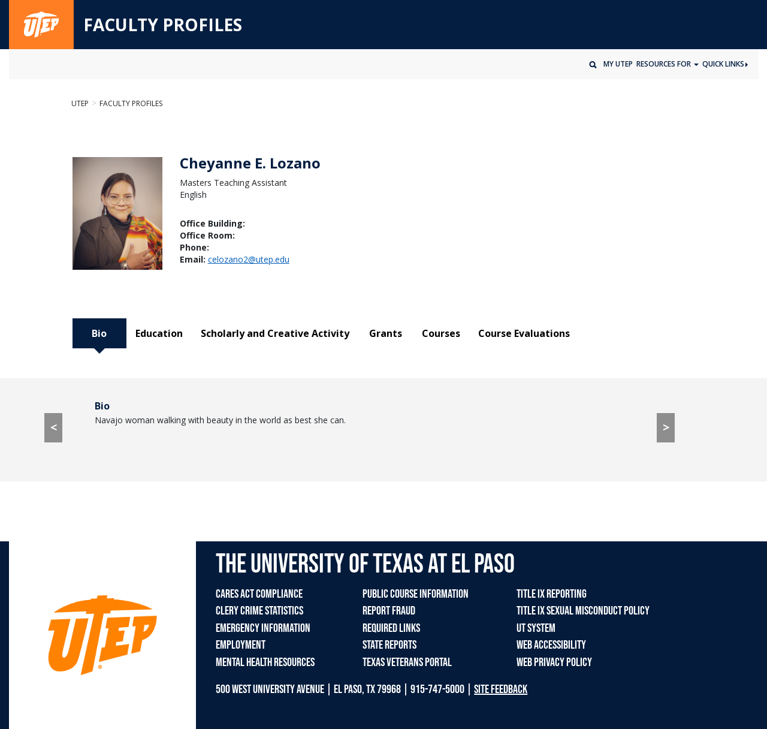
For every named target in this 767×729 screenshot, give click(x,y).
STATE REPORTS (389, 645)
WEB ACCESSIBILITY (551, 645)
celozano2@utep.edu (248, 259)
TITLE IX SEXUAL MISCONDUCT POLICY (583, 611)
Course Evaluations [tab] (524, 333)
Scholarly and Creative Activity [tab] (275, 333)
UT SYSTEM (536, 628)
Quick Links (725, 64)
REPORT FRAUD (389, 611)
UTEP (80, 103)
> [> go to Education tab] (666, 427)
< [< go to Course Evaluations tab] (53, 427)
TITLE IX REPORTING (552, 594)
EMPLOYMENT (240, 645)
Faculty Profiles (130, 103)
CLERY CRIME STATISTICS (259, 611)
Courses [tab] (441, 333)
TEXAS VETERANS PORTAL (407, 662)
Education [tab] (159, 333)
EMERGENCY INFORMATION (263, 628)
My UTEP (618, 64)
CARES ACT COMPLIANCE (259, 594)
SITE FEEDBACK (500, 689)
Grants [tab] (385, 333)
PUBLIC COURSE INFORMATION (416, 594)
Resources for (664, 64)
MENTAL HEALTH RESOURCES (265, 662)
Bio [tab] (99, 333)
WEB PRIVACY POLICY (554, 662)
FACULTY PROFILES (162, 25)
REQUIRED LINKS (391, 628)
